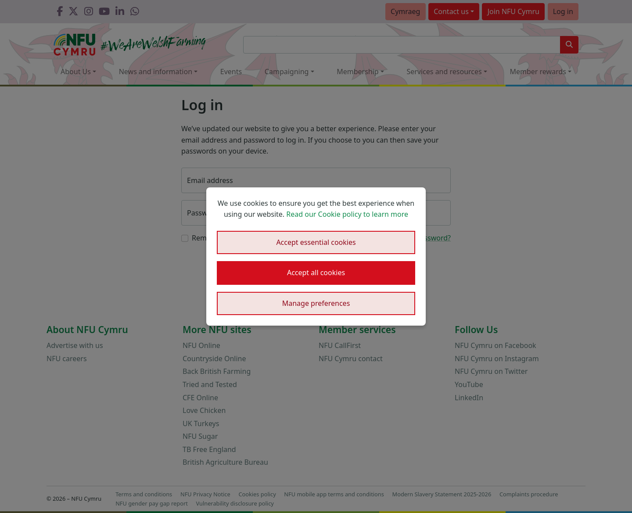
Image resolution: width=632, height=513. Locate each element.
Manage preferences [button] (316, 303)
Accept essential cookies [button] (316, 242)
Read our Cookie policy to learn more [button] (347, 214)
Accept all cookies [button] (316, 272)
